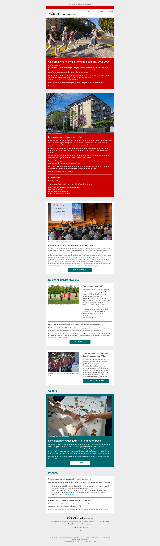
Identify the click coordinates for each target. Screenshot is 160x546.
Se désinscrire (68, 541)
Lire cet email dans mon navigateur (80, 4)
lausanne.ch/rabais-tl (68, 494)
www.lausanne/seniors (55, 189)
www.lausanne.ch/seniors (66, 171)
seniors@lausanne (82, 527)
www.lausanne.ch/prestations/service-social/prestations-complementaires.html (83, 509)
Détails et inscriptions (89, 318)
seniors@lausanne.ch (61, 191)
